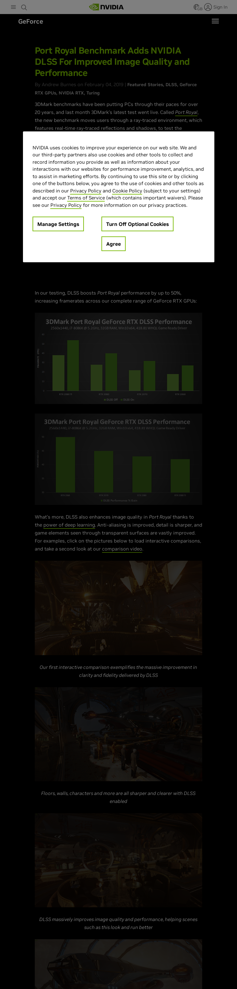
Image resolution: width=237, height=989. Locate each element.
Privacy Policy (85, 190)
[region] (118, 196)
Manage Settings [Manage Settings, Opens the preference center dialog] (58, 224)
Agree (113, 244)
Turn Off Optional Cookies (137, 224)
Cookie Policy (127, 190)
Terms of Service (86, 198)
